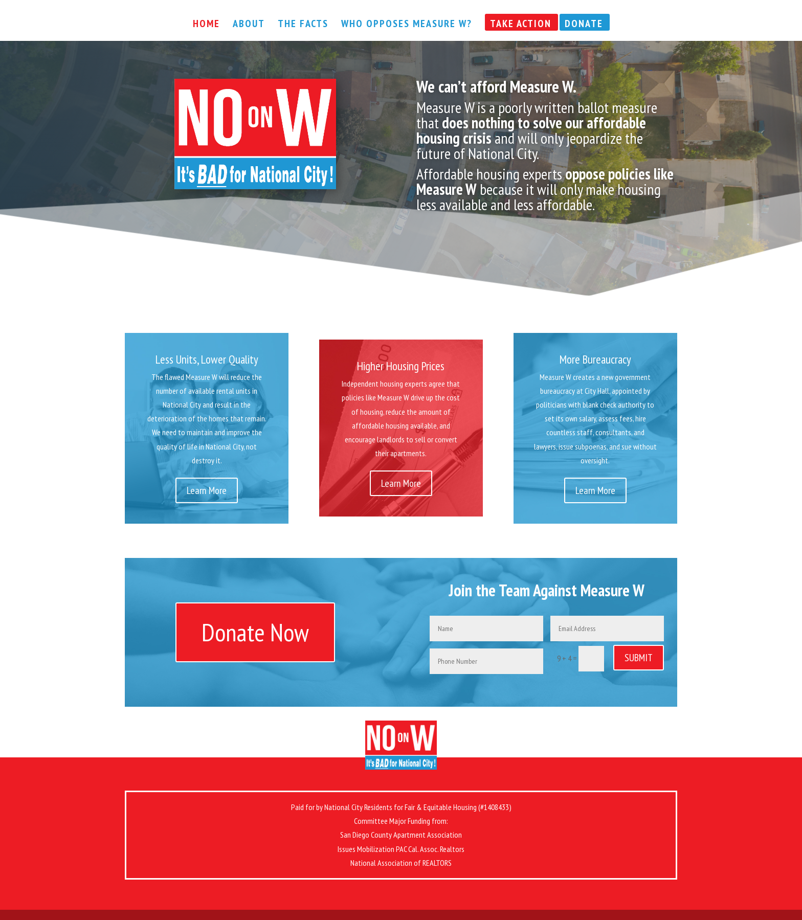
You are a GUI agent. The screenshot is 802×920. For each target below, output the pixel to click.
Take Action (520, 25)
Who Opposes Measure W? (406, 25)
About (249, 25)
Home (206, 25)
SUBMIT (639, 657)
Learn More (207, 490)
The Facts (303, 25)
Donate (584, 25)
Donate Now (255, 632)
